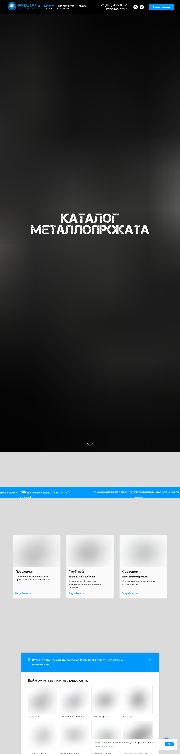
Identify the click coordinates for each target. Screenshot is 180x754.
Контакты (63, 8)
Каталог (49, 5)
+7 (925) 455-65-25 (114, 5)
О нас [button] (49, 8)
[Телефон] (142, 7)
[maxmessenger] (135, 7)
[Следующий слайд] (171, 567)
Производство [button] (66, 5)
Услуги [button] (82, 5)
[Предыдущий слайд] (9, 567)
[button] (161, 7)
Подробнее (108, 746)
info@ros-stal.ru (117, 9)
